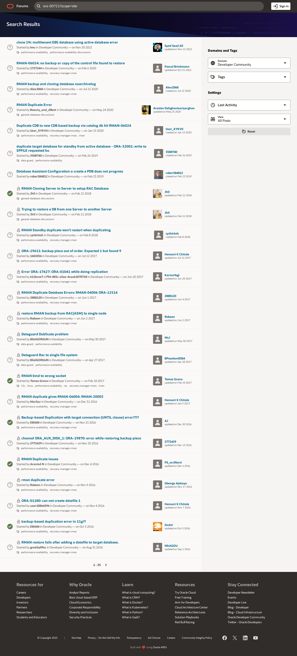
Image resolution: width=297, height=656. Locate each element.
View (220, 117)
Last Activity (227, 105)
